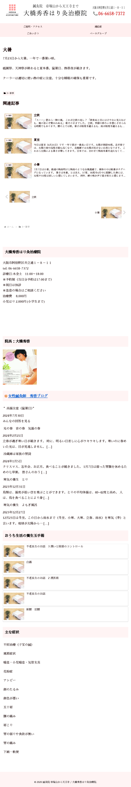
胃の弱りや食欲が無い (18, 734)
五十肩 (8, 707)
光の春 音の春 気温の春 (21, 428)
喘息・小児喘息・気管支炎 (21, 662)
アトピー (9, 680)
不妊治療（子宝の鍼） (18, 644)
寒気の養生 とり (15, 479)
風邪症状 (9, 653)
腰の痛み (9, 716)
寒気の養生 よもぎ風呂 (20, 505)
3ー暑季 (9, 93)
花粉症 (8, 671)
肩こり (8, 725)
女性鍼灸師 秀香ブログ (28, 396)
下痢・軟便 (11, 752)
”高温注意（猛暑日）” (19, 408)
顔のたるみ (11, 689)
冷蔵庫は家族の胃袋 (17, 454)
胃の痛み (9, 743)
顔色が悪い (11, 698)
